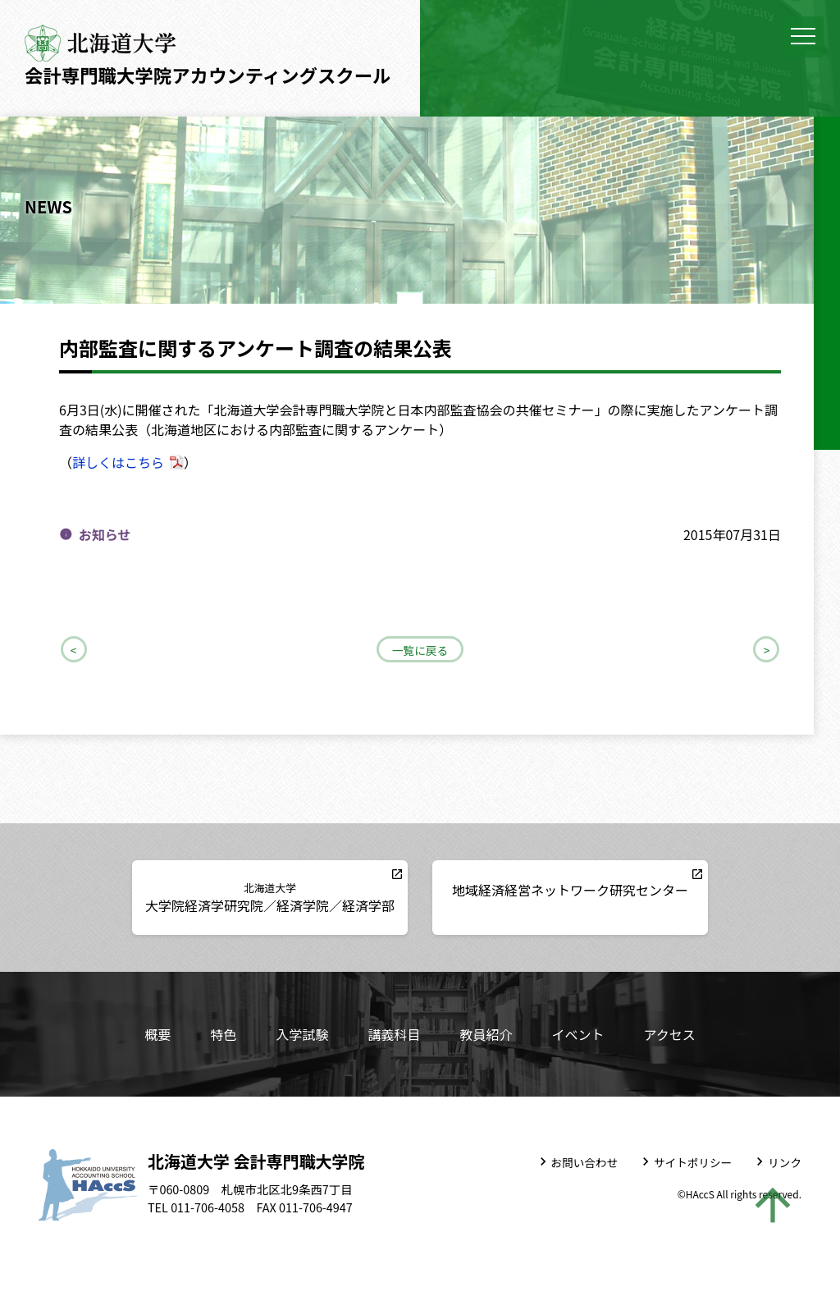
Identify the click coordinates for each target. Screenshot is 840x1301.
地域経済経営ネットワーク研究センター (570, 890)
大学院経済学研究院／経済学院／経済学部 (270, 897)
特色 (223, 1034)
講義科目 (394, 1034)
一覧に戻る (420, 650)
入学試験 (302, 1034)
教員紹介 (485, 1034)
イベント (577, 1034)
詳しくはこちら (118, 462)
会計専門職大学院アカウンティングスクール (207, 75)
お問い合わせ (585, 1162)
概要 (157, 1034)
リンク (784, 1162)
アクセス (669, 1034)
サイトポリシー (693, 1162)
